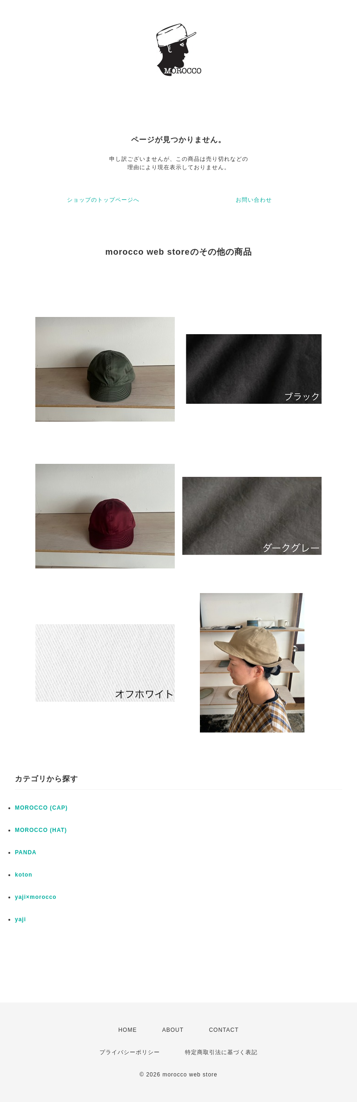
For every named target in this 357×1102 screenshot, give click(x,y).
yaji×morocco (36, 897)
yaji (20, 919)
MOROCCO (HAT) (41, 830)
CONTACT (223, 1030)
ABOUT (173, 1030)
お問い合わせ (254, 200)
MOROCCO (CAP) (41, 808)
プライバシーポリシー (129, 1052)
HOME (127, 1030)
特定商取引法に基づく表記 (221, 1052)
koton (24, 874)
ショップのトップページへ (103, 200)
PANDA (26, 852)
